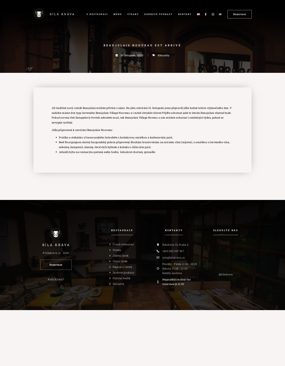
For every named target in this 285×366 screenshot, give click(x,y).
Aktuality (164, 55)
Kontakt (185, 14)
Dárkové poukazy (158, 14)
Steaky (133, 14)
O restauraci (97, 14)
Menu (117, 14)
